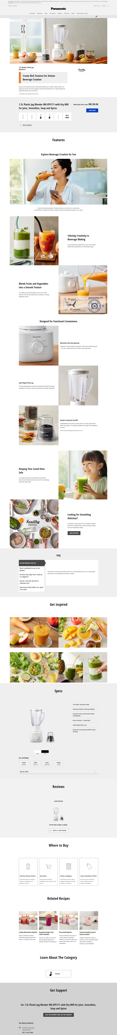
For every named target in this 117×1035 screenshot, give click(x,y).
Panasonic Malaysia (12, 6)
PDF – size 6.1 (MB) (27, 1032)
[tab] (37, 752)
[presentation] (37, 752)
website (12, 1)
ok (39, 2)
